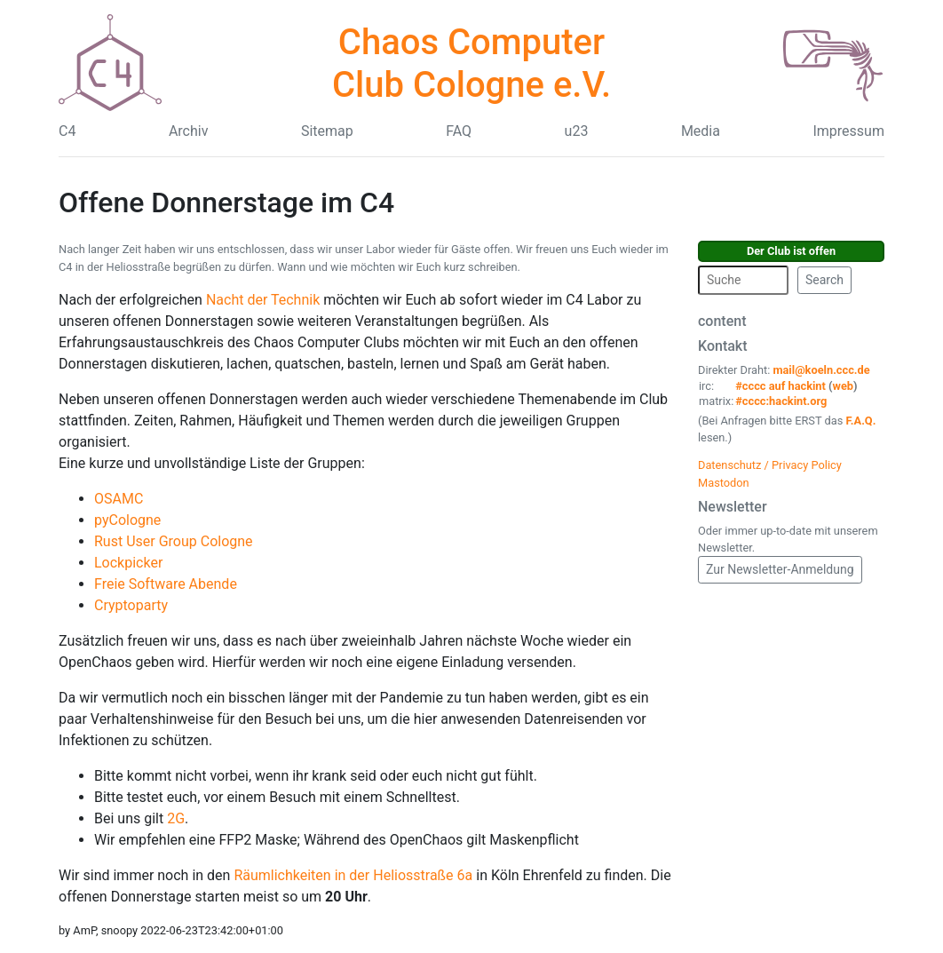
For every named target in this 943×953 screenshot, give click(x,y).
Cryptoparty (131, 605)
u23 (577, 131)
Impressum (848, 131)
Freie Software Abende (165, 584)
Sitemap (327, 131)
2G (176, 818)
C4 (67, 131)
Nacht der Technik (264, 299)
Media (700, 131)
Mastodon (723, 482)
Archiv (189, 131)
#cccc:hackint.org (781, 401)
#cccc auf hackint (780, 386)
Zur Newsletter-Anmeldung (780, 569)
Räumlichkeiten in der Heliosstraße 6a (355, 875)
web (843, 386)
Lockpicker (128, 562)
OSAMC (118, 498)
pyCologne (127, 520)
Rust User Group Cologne (173, 541)
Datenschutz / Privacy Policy (770, 465)
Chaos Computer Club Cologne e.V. (471, 63)
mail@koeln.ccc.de (821, 370)
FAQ (459, 131)
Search (824, 280)
